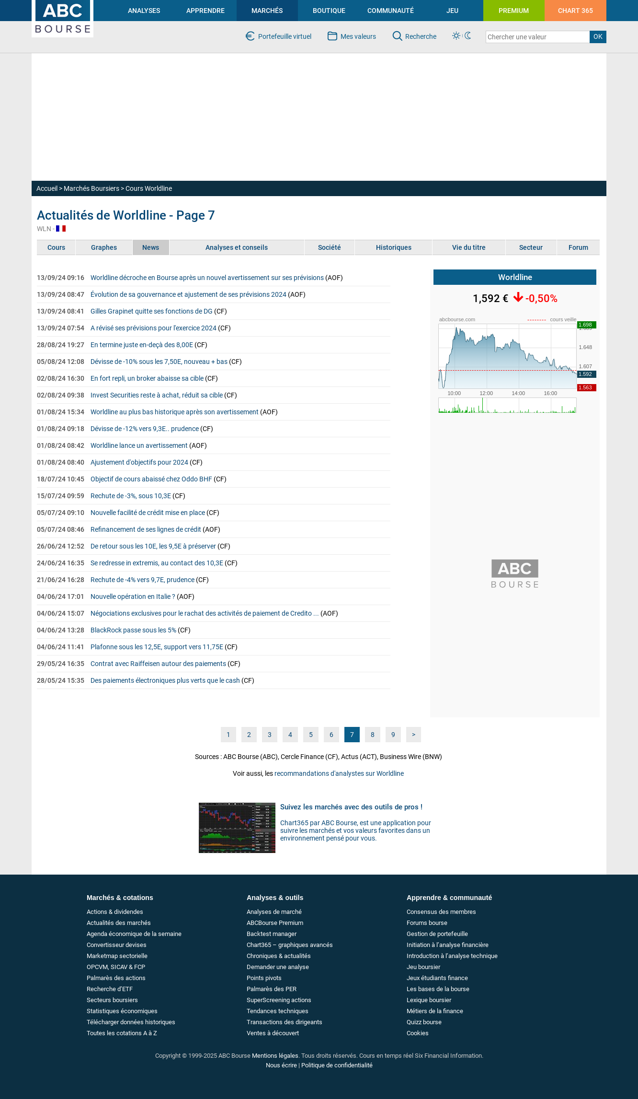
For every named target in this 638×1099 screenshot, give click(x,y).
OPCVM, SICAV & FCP (116, 966)
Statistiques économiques (122, 1011)
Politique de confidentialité (337, 1065)
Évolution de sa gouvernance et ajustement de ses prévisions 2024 (188, 294)
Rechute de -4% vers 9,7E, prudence (142, 580)
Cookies (418, 1033)
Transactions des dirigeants (284, 1022)
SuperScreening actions (279, 1000)
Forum (578, 247)
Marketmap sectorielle (117, 955)
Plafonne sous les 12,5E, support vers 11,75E (157, 647)
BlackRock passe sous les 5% (133, 630)
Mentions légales (275, 1055)
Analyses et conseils (236, 247)
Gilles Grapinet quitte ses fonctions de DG (152, 311)
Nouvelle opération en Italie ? (133, 596)
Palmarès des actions (116, 978)
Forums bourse (427, 922)
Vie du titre (469, 247)
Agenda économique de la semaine (134, 933)
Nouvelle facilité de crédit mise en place (148, 512)
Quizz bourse (424, 1022)
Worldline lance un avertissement (139, 445)
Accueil (46, 188)
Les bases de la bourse (438, 989)
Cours (56, 247)
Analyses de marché (274, 911)
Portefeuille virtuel (284, 36)
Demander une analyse (278, 966)
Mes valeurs (358, 36)
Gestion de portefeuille (437, 933)
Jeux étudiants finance (437, 978)
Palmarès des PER (271, 989)
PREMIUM (514, 10)
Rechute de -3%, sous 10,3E (131, 496)
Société (329, 247)
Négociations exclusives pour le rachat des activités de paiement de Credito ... (205, 613)
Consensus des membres (441, 911)
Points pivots (264, 978)
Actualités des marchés (119, 922)
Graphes (104, 247)
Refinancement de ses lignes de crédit (146, 529)
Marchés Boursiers (91, 188)
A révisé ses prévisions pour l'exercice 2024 (153, 328)
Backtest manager (271, 933)
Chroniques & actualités (279, 955)
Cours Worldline (148, 188)
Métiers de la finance (435, 1011)
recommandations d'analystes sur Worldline (339, 773)
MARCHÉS (267, 10)
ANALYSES (144, 10)
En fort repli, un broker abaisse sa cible (147, 378)
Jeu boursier (423, 966)
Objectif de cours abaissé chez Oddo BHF (151, 479)
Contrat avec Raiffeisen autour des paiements (158, 663)
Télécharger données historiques (131, 1022)
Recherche (420, 36)
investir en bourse (58, 4)
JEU (452, 10)
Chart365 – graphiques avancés (290, 944)
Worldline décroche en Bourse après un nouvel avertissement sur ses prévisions (207, 277)
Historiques (393, 247)
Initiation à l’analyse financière (448, 944)
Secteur (531, 247)
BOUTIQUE (329, 10)
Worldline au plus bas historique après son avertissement (175, 412)
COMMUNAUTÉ (390, 10)
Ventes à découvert (273, 1033)
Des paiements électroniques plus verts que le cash (165, 680)
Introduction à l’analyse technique (452, 955)
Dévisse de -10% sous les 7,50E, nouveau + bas (159, 361)
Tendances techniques (277, 1011)
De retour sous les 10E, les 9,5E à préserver (153, 546)
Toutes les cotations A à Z (122, 1033)
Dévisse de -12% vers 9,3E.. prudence (145, 429)
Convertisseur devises (117, 944)
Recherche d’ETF (110, 989)
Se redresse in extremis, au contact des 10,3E (157, 563)
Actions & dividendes (115, 911)
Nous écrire (281, 1065)
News (150, 247)
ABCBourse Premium (275, 922)
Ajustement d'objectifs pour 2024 (139, 462)
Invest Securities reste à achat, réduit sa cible (157, 395)
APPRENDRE (205, 10)
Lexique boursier (429, 1000)
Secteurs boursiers (112, 1000)
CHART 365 (575, 10)
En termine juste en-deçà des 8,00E (142, 345)
